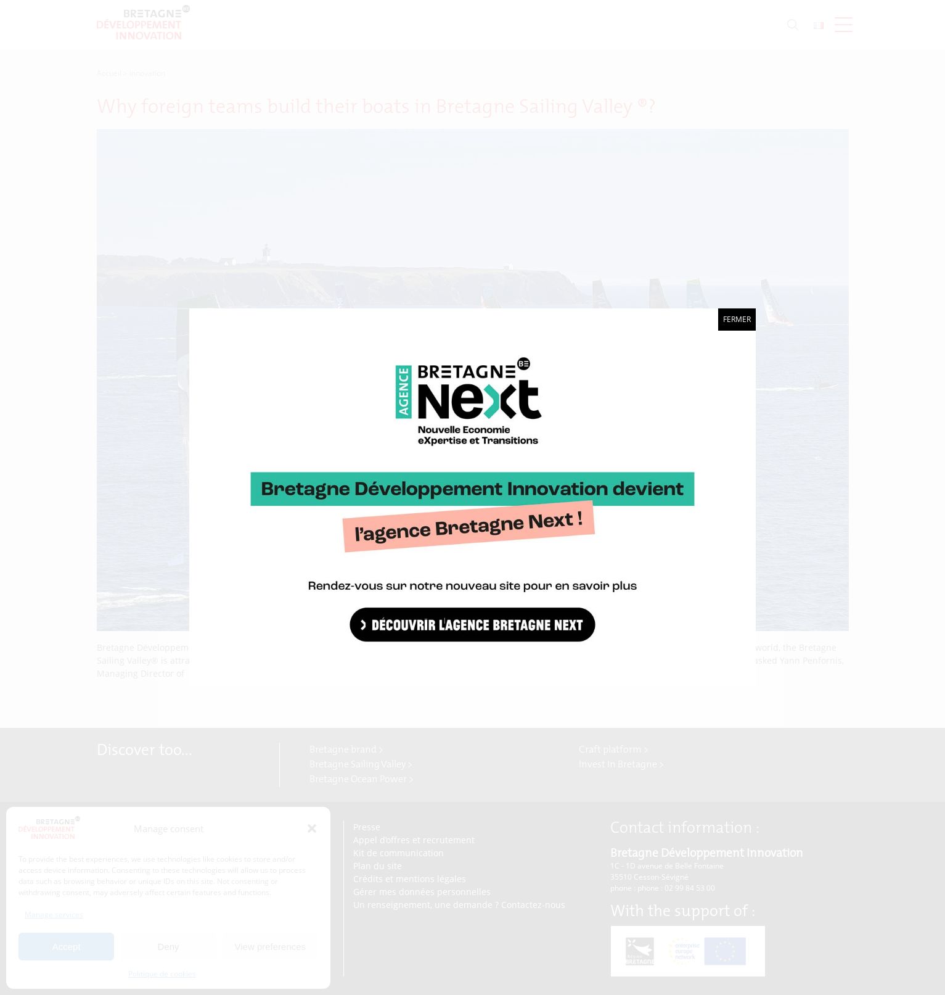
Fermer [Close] (737, 319)
